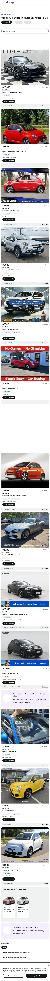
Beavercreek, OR (6, 14)
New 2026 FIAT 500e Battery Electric (9, 910)
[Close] (48, 965)
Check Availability (9, 101)
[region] (25, 971)
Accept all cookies (36, 976)
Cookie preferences (13, 976)
